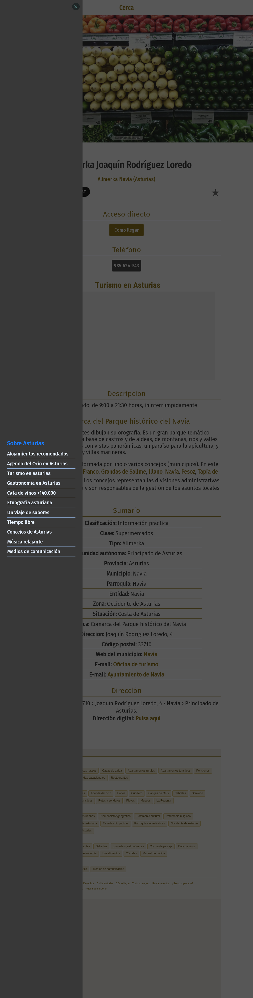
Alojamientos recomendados (37, 454)
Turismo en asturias (28, 473)
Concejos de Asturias (29, 532)
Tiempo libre (20, 522)
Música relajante (25, 542)
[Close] (76, 6)
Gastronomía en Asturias (33, 483)
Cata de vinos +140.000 (31, 493)
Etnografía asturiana (29, 502)
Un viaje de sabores (28, 512)
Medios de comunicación (33, 551)
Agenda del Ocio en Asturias (37, 464)
